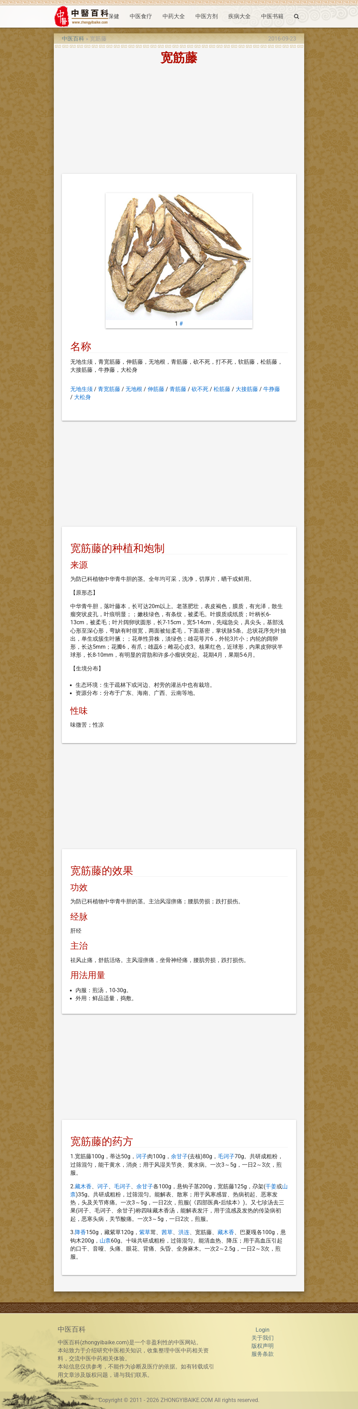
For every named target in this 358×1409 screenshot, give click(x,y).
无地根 (134, 389)
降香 (80, 1232)
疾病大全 (239, 16)
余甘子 (179, 1156)
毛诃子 (226, 1156)
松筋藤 (222, 389)
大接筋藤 (247, 389)
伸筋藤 (156, 389)
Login (263, 1330)
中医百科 (73, 39)
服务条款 (262, 1354)
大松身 (82, 397)
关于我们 (262, 1338)
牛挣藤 (271, 389)
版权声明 (262, 1346)
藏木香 (83, 1186)
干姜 (271, 1186)
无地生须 (81, 389)
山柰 (105, 1241)
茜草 (167, 1232)
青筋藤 (178, 389)
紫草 (144, 1232)
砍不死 (200, 389)
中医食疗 (141, 16)
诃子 (141, 1156)
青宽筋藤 (109, 389)
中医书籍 (272, 16)
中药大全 (174, 16)
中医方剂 (206, 16)
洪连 (183, 1232)
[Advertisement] (179, 121)
